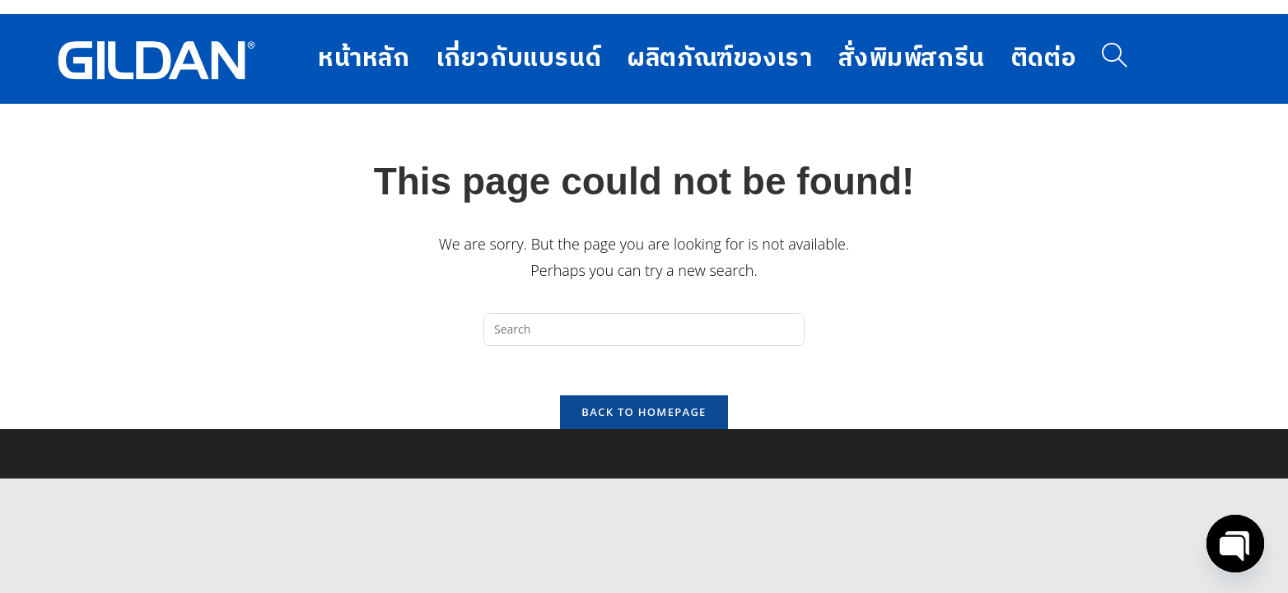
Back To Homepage (643, 411)
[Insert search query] (644, 329)
